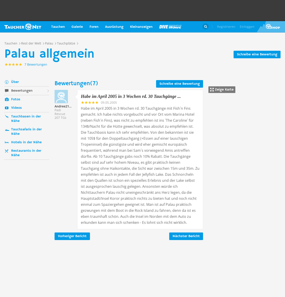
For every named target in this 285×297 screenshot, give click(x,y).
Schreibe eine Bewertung (257, 54)
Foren (94, 27)
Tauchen (58, 27)
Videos (16, 108)
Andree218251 (65, 106)
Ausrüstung (114, 27)
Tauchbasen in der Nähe (26, 118)
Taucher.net (22, 27)
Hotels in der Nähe (26, 142)
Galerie (77, 27)
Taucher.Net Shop (271, 26)
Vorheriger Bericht (72, 236)
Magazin (170, 26)
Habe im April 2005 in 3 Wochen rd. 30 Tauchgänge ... (131, 96)
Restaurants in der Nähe (26, 153)
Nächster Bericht (186, 236)
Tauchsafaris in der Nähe (26, 131)
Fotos (15, 99)
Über (15, 82)
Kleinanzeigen (141, 27)
